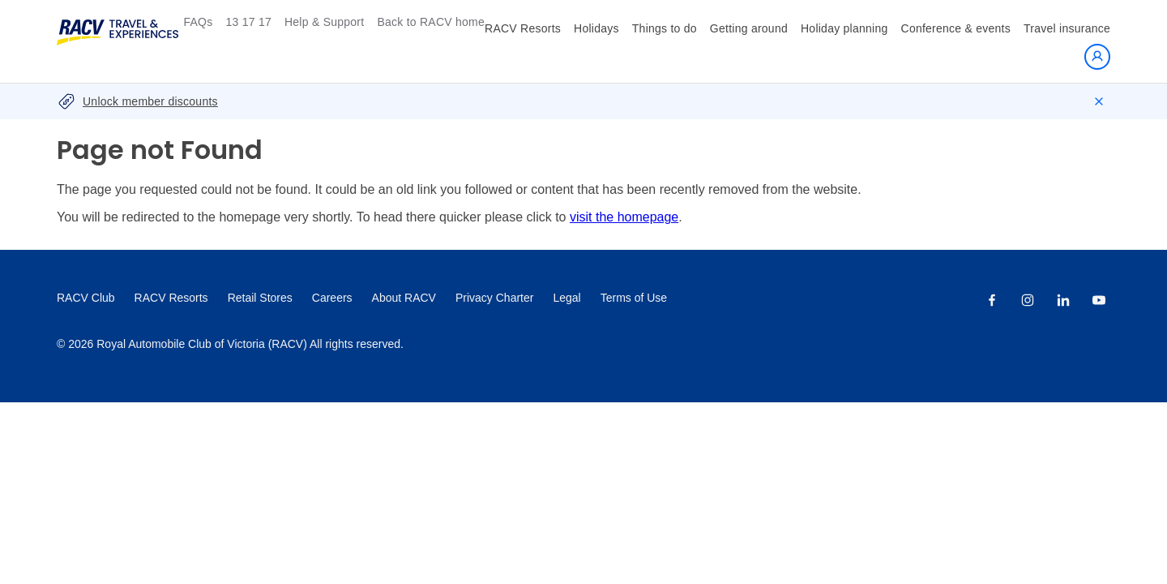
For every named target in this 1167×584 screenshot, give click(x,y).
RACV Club (86, 297)
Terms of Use (634, 297)
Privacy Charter (494, 297)
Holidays (596, 28)
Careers (332, 297)
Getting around (749, 28)
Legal (566, 297)
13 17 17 (248, 21)
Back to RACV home (431, 21)
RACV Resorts (523, 28)
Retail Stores (260, 297)
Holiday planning (844, 28)
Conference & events (956, 28)
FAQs (197, 21)
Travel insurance (1067, 28)
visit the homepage (624, 217)
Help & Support (324, 21)
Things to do (664, 28)
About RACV (404, 297)
